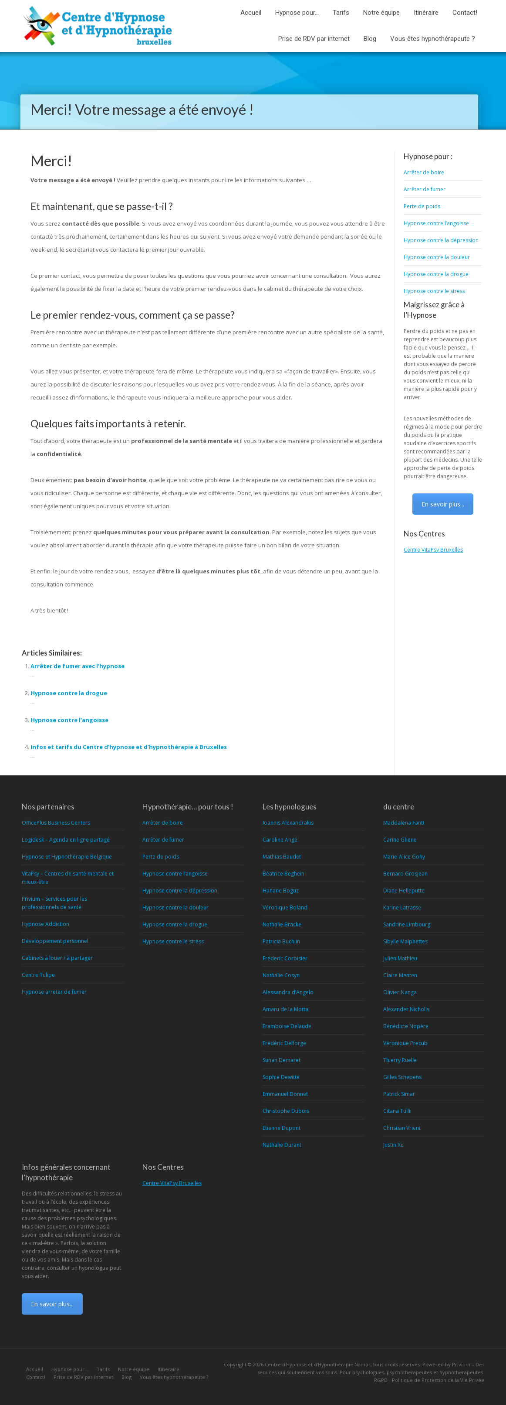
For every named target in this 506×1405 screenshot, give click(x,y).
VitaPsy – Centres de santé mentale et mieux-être (68, 878)
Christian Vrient (402, 1128)
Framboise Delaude (287, 1026)
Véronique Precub (405, 1043)
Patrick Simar (399, 1094)
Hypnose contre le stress (434, 291)
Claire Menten (400, 975)
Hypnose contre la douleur (437, 257)
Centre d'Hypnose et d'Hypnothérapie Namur (318, 1364)
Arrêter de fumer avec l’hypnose (77, 666)
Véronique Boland (285, 907)
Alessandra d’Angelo (288, 992)
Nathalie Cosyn (281, 975)
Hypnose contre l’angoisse (69, 720)
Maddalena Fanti (403, 822)
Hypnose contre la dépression (441, 240)
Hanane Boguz (281, 890)
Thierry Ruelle (400, 1060)
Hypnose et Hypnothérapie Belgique (67, 856)
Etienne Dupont (281, 1128)
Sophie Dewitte (281, 1077)
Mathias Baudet (282, 856)
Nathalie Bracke (282, 924)
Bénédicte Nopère (405, 1026)
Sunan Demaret (281, 1060)
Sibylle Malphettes (405, 941)
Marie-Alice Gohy (404, 856)
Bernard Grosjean (405, 873)
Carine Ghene (400, 839)
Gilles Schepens (402, 1077)
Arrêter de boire (424, 172)
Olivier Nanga (400, 992)
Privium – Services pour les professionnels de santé (54, 903)
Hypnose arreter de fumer (54, 991)
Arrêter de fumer (424, 189)
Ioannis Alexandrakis (288, 822)
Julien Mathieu (400, 958)
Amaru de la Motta (285, 1009)
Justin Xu (393, 1145)
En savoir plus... (443, 504)
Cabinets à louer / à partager (57, 958)
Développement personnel (55, 941)
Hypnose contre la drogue (68, 693)
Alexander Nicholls (406, 1009)
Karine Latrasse (402, 907)
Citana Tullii (397, 1111)
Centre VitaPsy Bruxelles (433, 549)
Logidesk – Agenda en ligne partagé (66, 839)
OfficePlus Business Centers (56, 822)
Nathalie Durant (282, 1145)
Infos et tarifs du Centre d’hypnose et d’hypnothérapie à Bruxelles (128, 747)
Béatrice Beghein (283, 873)
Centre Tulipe (38, 975)
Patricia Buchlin (281, 941)
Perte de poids (422, 206)
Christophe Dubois (286, 1111)
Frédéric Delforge (284, 1043)
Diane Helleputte (404, 890)
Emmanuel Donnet (285, 1094)
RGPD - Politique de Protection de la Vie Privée (429, 1380)
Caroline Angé (280, 839)
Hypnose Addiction (45, 924)
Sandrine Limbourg (406, 924)
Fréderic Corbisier (285, 958)
